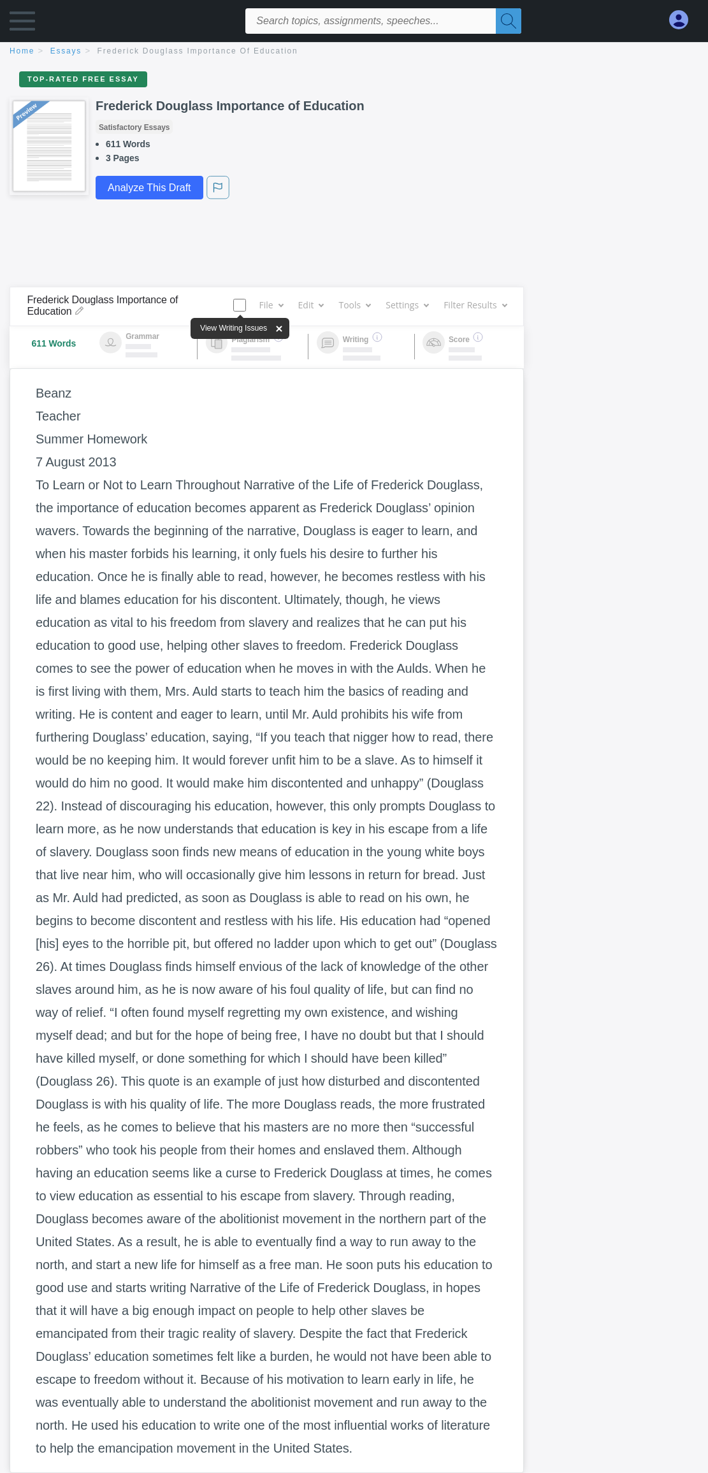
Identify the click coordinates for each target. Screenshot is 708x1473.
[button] (22, 23)
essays (66, 51)
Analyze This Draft (149, 187)
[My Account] (683, 20)
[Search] (508, 21)
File (270, 305)
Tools (354, 305)
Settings (407, 305)
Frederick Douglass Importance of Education (198, 51)
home (22, 51)
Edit (311, 305)
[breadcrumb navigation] (354, 52)
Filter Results (475, 305)
